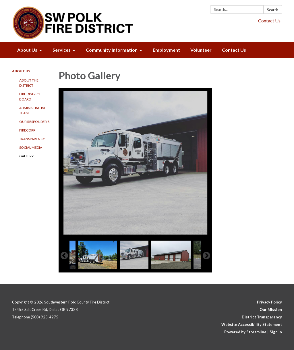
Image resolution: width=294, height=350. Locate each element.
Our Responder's (34, 121)
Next (206, 256)
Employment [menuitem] (166, 50)
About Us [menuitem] (27, 50)
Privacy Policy (269, 302)
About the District (28, 83)
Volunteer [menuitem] (201, 50)
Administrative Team (32, 110)
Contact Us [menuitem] (234, 50)
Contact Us (269, 20)
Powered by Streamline (245, 332)
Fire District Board (30, 96)
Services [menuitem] (62, 50)
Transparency (32, 139)
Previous (64, 256)
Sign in (276, 332)
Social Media (30, 147)
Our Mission (271, 309)
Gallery (26, 156)
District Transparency (262, 317)
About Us (21, 71)
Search (272, 9)
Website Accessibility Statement (251, 324)
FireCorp (27, 130)
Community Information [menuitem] (112, 50)
